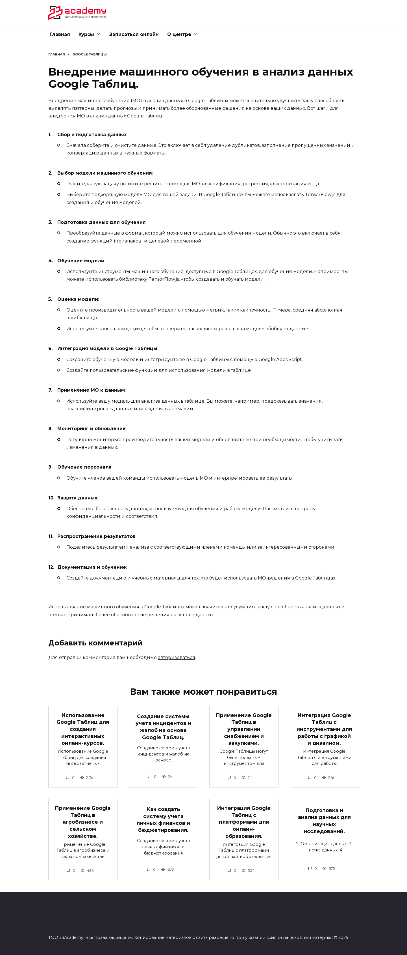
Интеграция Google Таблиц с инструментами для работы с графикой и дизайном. (324, 729)
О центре (179, 34)
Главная (60, 34)
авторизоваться (176, 657)
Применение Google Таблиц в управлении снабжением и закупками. (244, 729)
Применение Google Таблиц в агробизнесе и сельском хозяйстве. (83, 822)
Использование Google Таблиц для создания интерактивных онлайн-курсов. (82, 729)
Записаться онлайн (134, 34)
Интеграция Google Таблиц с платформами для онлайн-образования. (244, 822)
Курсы (86, 34)
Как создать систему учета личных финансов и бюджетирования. (163, 819)
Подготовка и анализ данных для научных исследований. (324, 820)
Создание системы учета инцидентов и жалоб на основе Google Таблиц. (163, 726)
